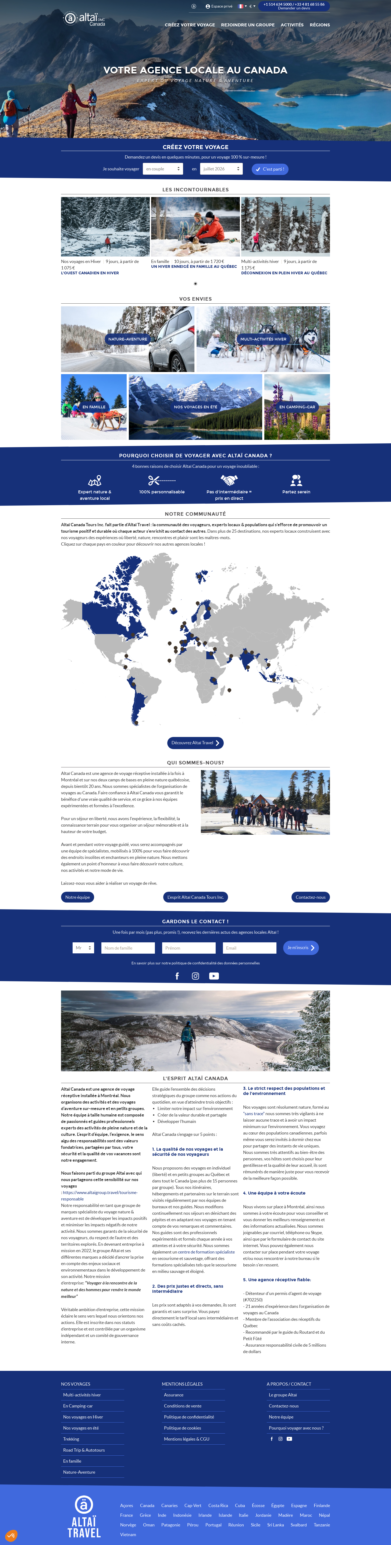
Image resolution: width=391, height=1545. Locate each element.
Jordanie (263, 1514)
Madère (285, 1514)
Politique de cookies (182, 1427)
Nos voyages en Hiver (83, 1416)
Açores (126, 1505)
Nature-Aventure (79, 1471)
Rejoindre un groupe (248, 24)
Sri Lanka (275, 1524)
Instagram (280, 1438)
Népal (324, 1514)
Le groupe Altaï (283, 1394)
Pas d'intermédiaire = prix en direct (229, 495)
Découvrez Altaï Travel (192, 742)
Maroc (306, 1514)
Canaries (169, 1505)
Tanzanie (322, 1524)
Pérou (192, 1524)
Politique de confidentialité (189, 1416)
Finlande (322, 1505)
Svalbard (299, 1524)
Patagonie (170, 1524)
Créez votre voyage (190, 24)
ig (195, 976)
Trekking (71, 1438)
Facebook (271, 1438)
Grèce (145, 1514)
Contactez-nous (311, 896)
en (194, 168)
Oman (149, 1524)
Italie (243, 1514)
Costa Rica (218, 1505)
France (126, 1514)
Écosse (258, 1505)
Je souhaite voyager (121, 168)
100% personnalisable (162, 491)
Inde (162, 1514)
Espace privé (221, 6)
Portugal (213, 1524)
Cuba (240, 1505)
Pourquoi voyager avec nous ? (296, 1427)
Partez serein (296, 491)
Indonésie (182, 1514)
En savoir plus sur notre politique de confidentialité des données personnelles (195, 963)
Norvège (128, 1524)
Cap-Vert (192, 1505)
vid (214, 976)
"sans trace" (254, 1113)
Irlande (205, 1514)
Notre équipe (77, 896)
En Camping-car (78, 1405)
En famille (72, 1460)
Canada (147, 1505)
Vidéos (289, 1438)
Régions (320, 24)
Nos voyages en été (81, 1427)
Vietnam (128, 1534)
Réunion (236, 1524)
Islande (225, 1514)
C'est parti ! (273, 168)
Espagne (299, 1505)
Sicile (255, 1524)
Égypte (277, 1505)
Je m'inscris (297, 947)
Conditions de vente (182, 1405)
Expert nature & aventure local (94, 495)
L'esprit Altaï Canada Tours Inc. (196, 896)
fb (177, 976)
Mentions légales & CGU (186, 1438)
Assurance (173, 1394)
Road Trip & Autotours (84, 1449)
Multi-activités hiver (82, 1394)
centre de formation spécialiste (206, 1251)
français (241, 6)
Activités (292, 24)
